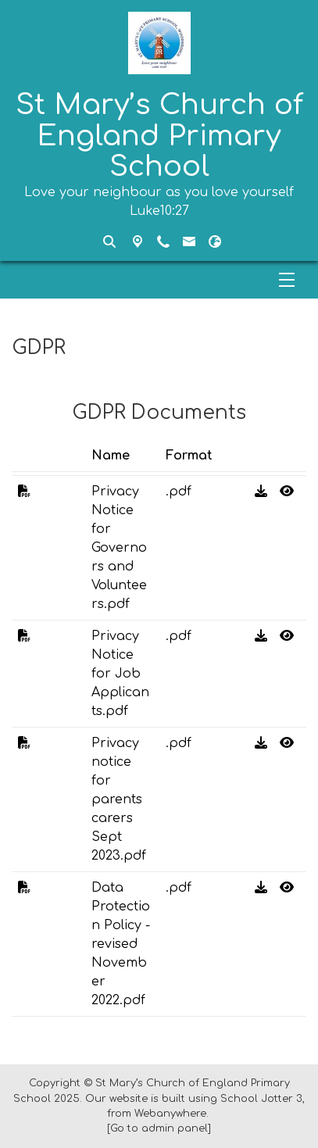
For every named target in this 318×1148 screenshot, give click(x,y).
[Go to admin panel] (159, 1128)
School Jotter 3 (261, 1098)
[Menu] (159, 280)
